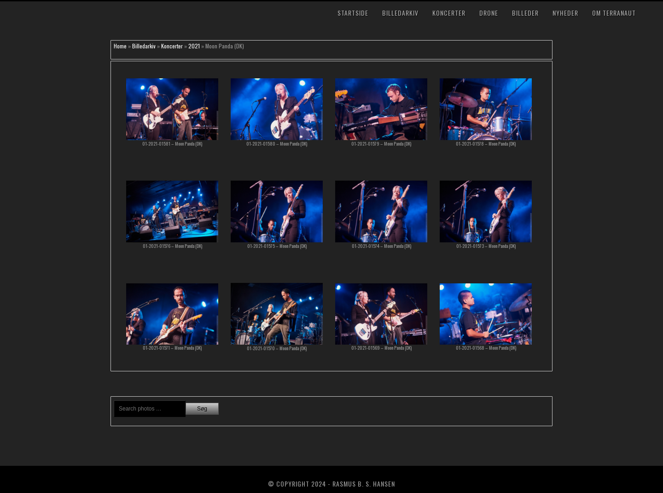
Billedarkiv (400, 13)
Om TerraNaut (614, 13)
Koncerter (448, 13)
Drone (488, 13)
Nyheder (565, 13)
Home (120, 46)
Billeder (525, 13)
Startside (352, 13)
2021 (194, 46)
